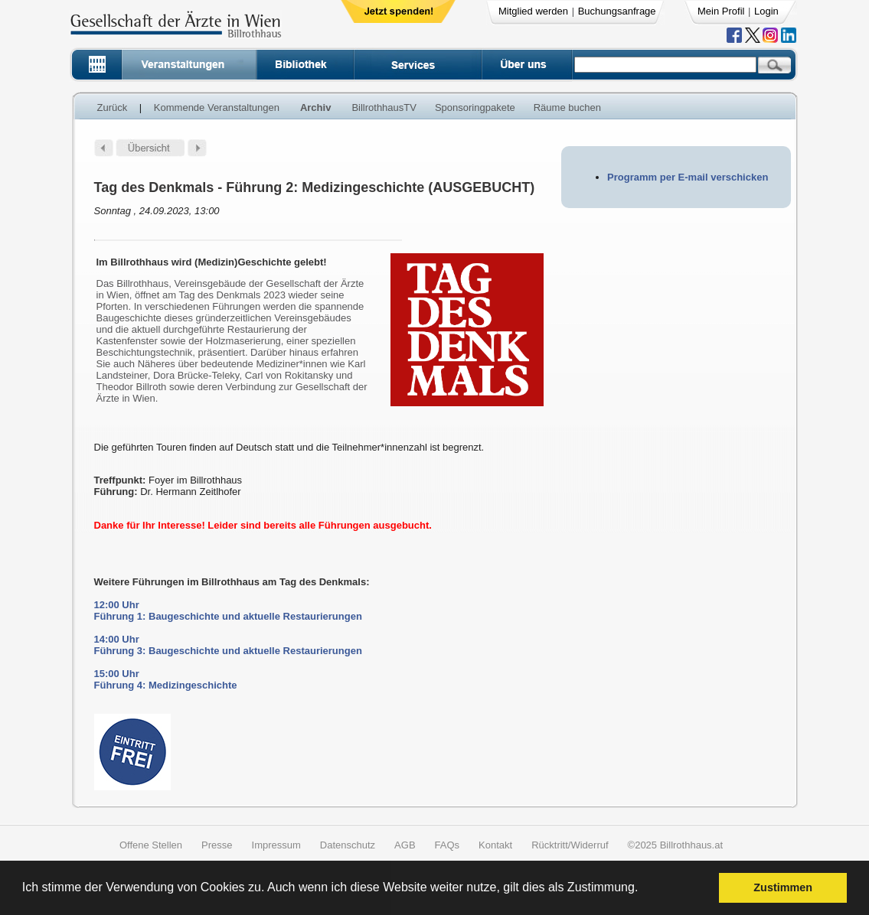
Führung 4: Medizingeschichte (165, 685)
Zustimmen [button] (782, 887)
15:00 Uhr (116, 673)
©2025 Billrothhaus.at (676, 845)
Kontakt (495, 845)
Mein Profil (720, 11)
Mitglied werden (533, 11)
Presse (216, 845)
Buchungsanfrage (617, 11)
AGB (404, 845)
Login (766, 11)
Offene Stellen (150, 845)
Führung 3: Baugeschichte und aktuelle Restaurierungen (228, 650)
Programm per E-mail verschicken (687, 177)
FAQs (447, 845)
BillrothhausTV (384, 107)
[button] (643, 889)
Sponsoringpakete (475, 107)
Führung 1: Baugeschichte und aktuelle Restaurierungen (228, 616)
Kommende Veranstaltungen (216, 107)
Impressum (276, 845)
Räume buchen (567, 107)
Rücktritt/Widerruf (569, 845)
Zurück (112, 107)
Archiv (315, 107)
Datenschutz (347, 845)
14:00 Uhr (116, 639)
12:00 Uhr (116, 605)
